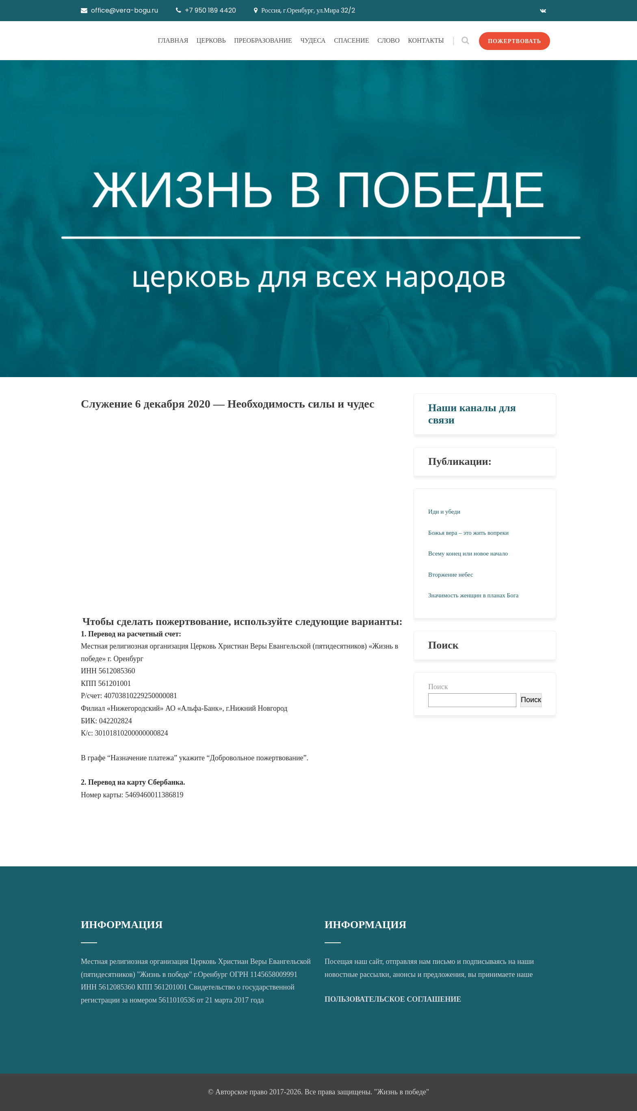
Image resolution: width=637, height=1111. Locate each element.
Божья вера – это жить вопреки (468, 532)
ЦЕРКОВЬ (211, 40)
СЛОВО (388, 40)
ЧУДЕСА (312, 40)
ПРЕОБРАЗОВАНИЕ (263, 40)
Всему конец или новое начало (468, 553)
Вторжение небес (450, 574)
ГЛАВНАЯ (173, 40)
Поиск (438, 687)
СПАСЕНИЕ (351, 40)
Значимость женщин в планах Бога (473, 595)
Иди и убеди (444, 511)
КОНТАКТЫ (426, 40)
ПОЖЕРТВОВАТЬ (514, 41)
